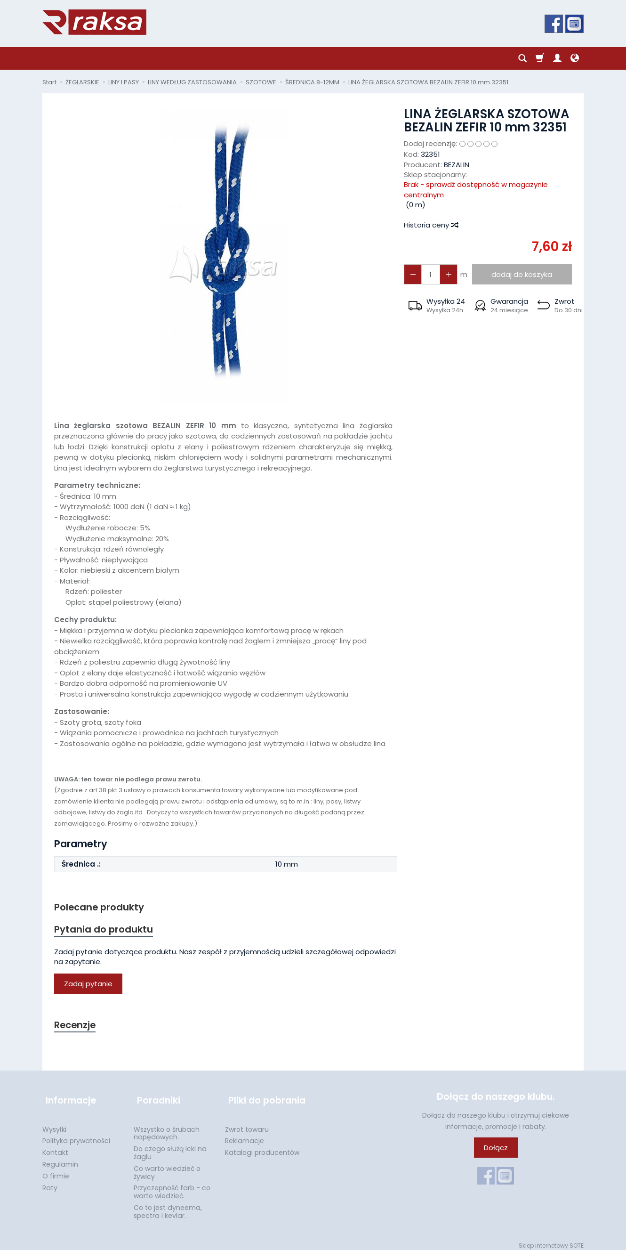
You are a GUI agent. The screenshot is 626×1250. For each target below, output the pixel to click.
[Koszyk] (540, 58)
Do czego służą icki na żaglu (170, 1147)
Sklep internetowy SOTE (551, 1240)
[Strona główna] (94, 22)
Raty (49, 1182)
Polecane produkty (101, 907)
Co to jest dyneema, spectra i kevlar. (168, 1206)
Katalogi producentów (262, 1147)
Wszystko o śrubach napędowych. (167, 1128)
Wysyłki (54, 1124)
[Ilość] (428, 274)
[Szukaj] (522, 58)
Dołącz (496, 1150)
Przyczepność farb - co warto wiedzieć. (172, 1186)
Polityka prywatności (76, 1135)
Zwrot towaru (247, 1124)
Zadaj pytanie (88, 985)
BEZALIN (456, 165)
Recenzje (76, 1027)
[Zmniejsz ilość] (446, 274)
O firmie (55, 1171)
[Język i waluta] (575, 58)
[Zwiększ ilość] (412, 274)
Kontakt (55, 1147)
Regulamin (60, 1159)
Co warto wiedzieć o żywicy (167, 1167)
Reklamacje (244, 1135)
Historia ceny (430, 225)
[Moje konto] (557, 58)
